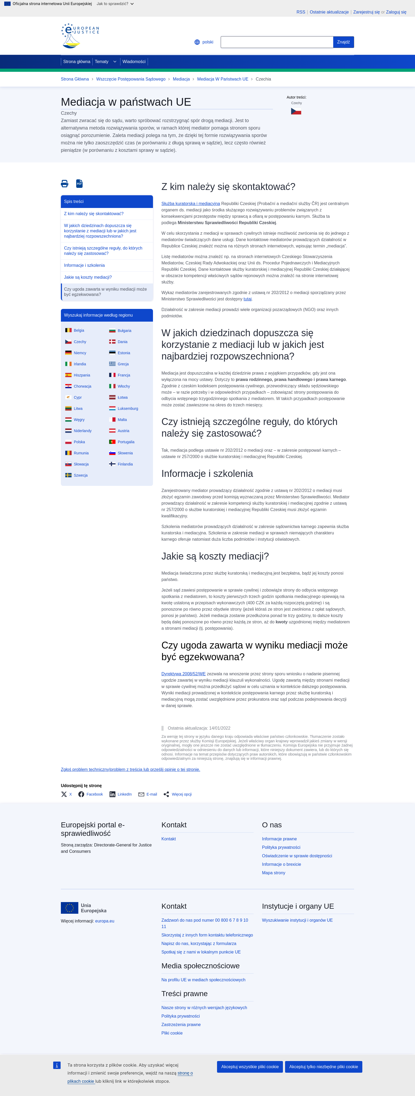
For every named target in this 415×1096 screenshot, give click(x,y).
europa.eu (104, 921)
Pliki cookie (172, 1033)
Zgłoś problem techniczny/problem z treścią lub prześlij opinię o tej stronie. (130, 769)
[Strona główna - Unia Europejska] (84, 908)
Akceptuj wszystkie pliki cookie (250, 1066)
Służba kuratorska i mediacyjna (190, 203)
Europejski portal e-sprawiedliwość (93, 829)
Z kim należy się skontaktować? (94, 213)
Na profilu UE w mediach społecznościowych (203, 980)
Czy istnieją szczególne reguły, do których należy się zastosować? (103, 251)
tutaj (247, 299)
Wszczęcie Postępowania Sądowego (130, 79)
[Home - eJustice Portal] (80, 35)
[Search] (343, 42)
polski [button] (203, 42)
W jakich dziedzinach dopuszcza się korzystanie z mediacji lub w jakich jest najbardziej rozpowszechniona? (100, 230)
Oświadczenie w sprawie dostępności (297, 856)
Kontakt (168, 839)
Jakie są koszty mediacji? (88, 277)
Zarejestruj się (366, 12)
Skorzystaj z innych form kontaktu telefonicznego (207, 935)
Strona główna (76, 61)
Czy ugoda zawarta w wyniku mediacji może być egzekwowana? (105, 292)
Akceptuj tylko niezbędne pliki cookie (323, 1066)
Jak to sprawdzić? (115, 3)
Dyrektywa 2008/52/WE (183, 674)
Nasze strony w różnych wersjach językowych (204, 1007)
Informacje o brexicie (281, 864)
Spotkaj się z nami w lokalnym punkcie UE (201, 952)
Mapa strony (273, 873)
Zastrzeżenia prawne (181, 1024)
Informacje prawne (279, 839)
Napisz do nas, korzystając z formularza (198, 943)
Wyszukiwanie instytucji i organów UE (297, 920)
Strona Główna (75, 79)
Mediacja (181, 79)
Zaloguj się (396, 12)
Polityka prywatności (281, 847)
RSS (300, 12)
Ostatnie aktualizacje (329, 12)
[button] (68, 794)
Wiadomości (134, 61)
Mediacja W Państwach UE (222, 79)
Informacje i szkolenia (84, 265)
